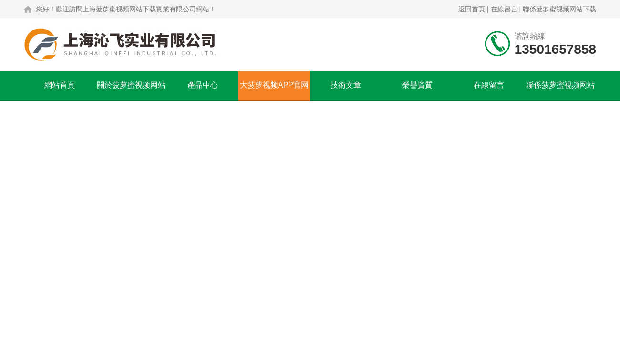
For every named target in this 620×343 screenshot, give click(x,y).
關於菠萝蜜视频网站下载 (131, 90)
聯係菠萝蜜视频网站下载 (559, 9)
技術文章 (346, 85)
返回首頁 (471, 9)
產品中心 (202, 85)
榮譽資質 (417, 85)
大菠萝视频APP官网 (274, 85)
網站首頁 (59, 85)
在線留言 (504, 9)
